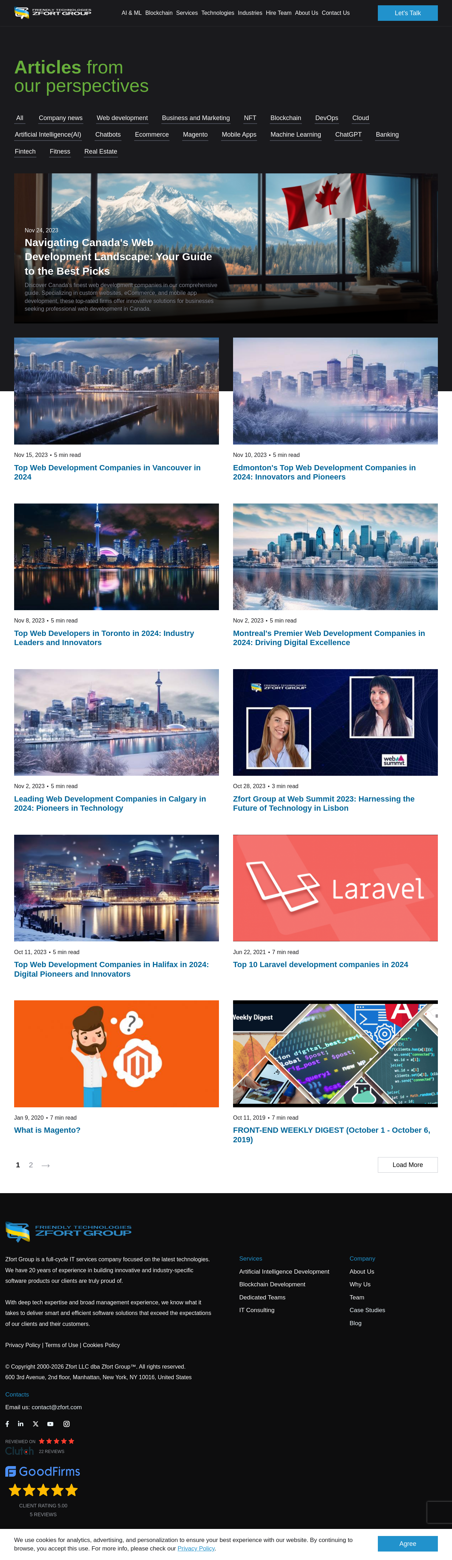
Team (357, 1297)
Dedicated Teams (262, 1297)
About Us (362, 1271)
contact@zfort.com (57, 1407)
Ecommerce (152, 134)
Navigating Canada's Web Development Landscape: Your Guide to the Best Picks (118, 256)
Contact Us (336, 13)
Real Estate (100, 151)
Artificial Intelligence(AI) (48, 134)
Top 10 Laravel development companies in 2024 (320, 964)
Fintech (25, 151)
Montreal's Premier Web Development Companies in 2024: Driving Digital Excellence (329, 638)
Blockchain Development (272, 1284)
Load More (408, 1164)
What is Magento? (47, 1130)
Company (362, 1258)
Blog (356, 1323)
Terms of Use (61, 1345)
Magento (195, 134)
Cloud (360, 117)
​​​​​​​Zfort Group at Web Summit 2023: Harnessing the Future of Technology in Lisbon (324, 803)
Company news (61, 117)
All (19, 117)
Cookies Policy (101, 1345)
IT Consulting (257, 1310)
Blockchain (285, 117)
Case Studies (367, 1310)
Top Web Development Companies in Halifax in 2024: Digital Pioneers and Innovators (111, 969)
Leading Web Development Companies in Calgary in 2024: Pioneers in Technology (110, 803)
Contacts (17, 1394)
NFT (250, 117)
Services (250, 1258)
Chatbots (108, 134)
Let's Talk (408, 13)
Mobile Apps (239, 134)
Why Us (360, 1284)
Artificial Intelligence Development (284, 1271)
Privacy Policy (196, 1548)
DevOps (326, 117)
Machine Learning (295, 134)
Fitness (60, 151)
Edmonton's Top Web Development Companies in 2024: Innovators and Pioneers (324, 472)
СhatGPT (348, 134)
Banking (387, 134)
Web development (122, 117)
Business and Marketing (196, 117)
